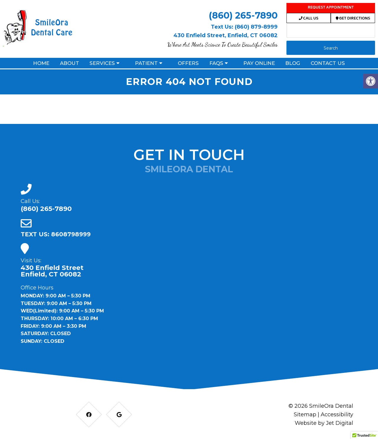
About (69, 63)
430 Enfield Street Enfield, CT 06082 (52, 271)
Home (41, 63)
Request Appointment (331, 8)
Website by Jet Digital (324, 423)
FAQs (216, 63)
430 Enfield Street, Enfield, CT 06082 (225, 35)
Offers (188, 63)
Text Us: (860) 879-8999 (244, 27)
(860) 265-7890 (243, 15)
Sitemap (305, 414)
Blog (292, 63)
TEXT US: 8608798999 (56, 234)
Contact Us (328, 63)
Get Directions (353, 19)
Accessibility (337, 414)
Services (102, 63)
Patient (146, 63)
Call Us (308, 19)
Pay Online (259, 63)
